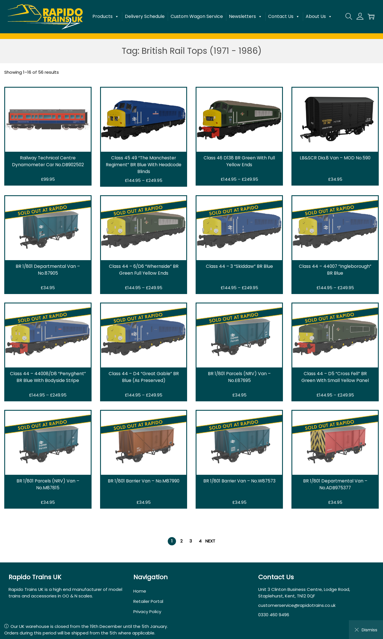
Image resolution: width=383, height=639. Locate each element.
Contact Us (284, 16)
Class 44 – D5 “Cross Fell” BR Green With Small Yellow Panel (335, 377)
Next (210, 541)
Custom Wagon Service (197, 16)
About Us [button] (319, 16)
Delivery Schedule (145, 16)
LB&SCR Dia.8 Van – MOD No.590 (335, 158)
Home (139, 591)
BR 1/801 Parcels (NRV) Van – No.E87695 (239, 377)
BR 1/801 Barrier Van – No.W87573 (239, 481)
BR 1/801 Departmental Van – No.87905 (47, 269)
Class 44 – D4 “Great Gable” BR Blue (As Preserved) (143, 377)
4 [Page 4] (200, 541)
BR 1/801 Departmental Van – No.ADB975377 (335, 484)
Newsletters (245, 16)
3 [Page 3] (190, 541)
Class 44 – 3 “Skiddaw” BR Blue (239, 266)
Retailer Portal (148, 601)
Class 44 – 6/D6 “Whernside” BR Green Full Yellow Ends (143, 269)
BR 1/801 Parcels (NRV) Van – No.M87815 (48, 484)
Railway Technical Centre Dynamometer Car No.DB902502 (47, 161)
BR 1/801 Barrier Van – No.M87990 (144, 481)
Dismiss (366, 630)
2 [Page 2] (181, 541)
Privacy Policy (147, 612)
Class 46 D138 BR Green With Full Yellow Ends (239, 161)
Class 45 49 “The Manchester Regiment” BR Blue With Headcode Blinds (143, 165)
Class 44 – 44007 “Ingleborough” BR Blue (335, 269)
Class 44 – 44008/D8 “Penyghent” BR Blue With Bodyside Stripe (47, 377)
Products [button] (105, 16)
